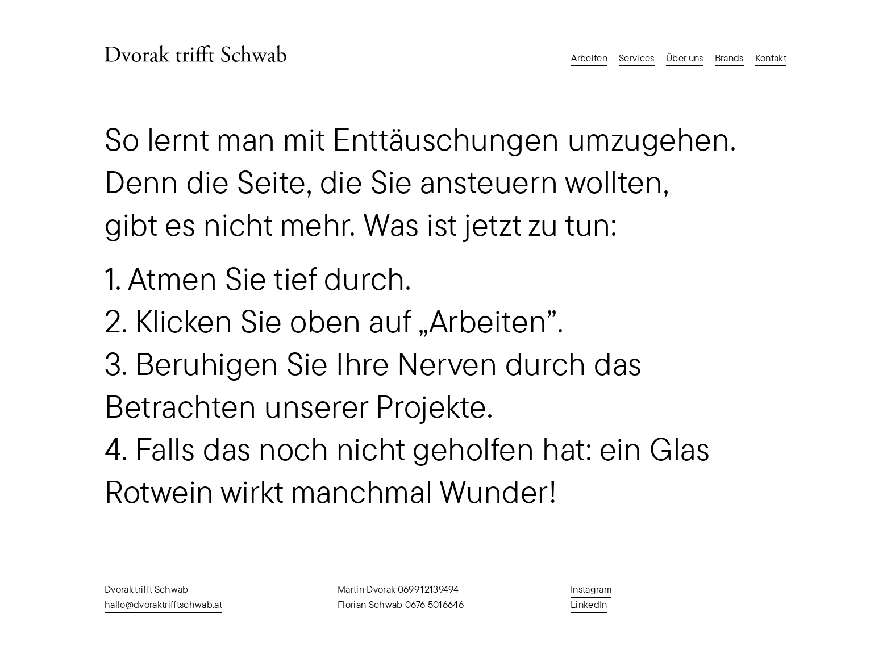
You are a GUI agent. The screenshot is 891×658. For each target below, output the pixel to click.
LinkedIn (589, 604)
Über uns (684, 58)
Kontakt (770, 58)
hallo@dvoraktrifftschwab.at (163, 604)
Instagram (591, 589)
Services (637, 58)
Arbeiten (589, 58)
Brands (729, 58)
